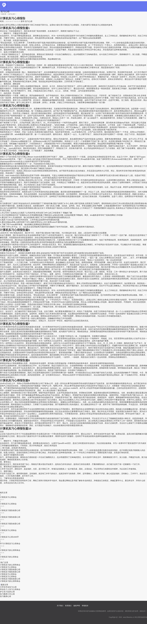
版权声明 (77, 606)
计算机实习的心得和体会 (10, 550)
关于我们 (60, 606)
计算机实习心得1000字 (9, 537)
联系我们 (68, 606)
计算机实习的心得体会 (9, 557)
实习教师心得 (5, 596)
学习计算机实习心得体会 (10, 543)
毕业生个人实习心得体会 (10, 589)
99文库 (3, 14)
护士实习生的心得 (7, 592)
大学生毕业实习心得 (8, 587)
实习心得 (5, 11)
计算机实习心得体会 (8, 497)
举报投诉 (85, 606)
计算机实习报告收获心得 (10, 510)
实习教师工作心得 (7, 594)
